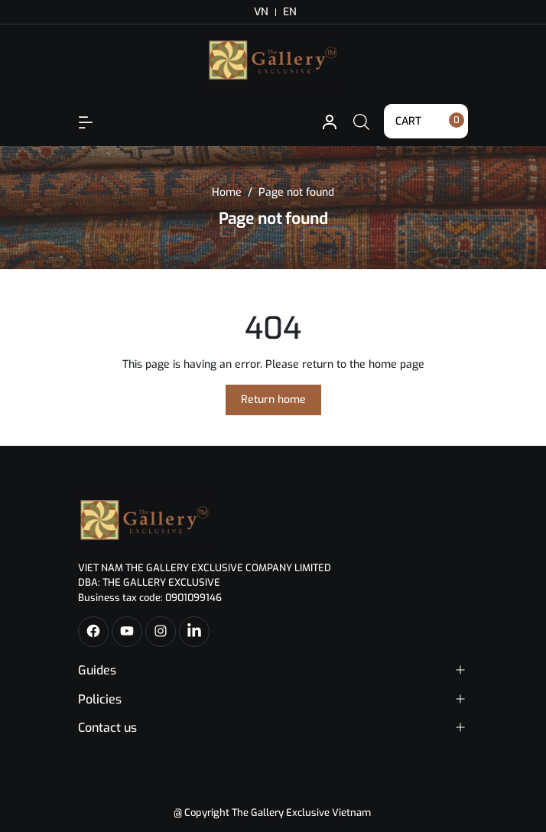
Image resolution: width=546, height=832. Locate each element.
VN (261, 12)
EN (290, 12)
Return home (273, 399)
